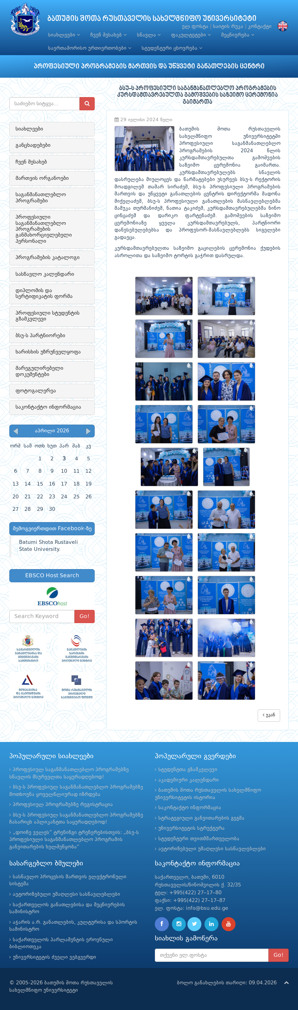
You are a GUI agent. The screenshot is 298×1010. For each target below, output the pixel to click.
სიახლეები (64, 35)
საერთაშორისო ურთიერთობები (89, 48)
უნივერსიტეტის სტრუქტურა (191, 828)
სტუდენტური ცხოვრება (172, 48)
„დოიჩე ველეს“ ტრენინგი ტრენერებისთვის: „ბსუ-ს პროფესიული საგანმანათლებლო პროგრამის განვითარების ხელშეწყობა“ (74, 840)
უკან (269, 714)
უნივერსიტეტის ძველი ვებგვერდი (54, 957)
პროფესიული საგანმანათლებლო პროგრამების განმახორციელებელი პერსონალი (44, 229)
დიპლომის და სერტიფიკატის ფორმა (44, 293)
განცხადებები (33, 145)
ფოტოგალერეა (36, 391)
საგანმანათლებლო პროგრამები (41, 197)
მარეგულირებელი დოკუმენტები (39, 371)
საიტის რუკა (228, 26)
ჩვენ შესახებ (108, 35)
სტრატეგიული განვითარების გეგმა (201, 818)
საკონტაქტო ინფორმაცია (48, 407)
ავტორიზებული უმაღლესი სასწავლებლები (212, 849)
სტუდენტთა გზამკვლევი (187, 769)
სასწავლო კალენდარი (45, 274)
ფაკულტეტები (191, 35)
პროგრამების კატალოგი (48, 257)
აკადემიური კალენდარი (188, 780)
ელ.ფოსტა (195, 26)
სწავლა (149, 35)
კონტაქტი (260, 26)
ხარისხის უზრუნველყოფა (48, 352)
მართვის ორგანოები (42, 178)
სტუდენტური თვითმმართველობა (198, 838)
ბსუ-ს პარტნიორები (40, 335)
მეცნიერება (237, 35)
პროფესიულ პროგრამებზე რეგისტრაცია (63, 804)
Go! (85, 616)
